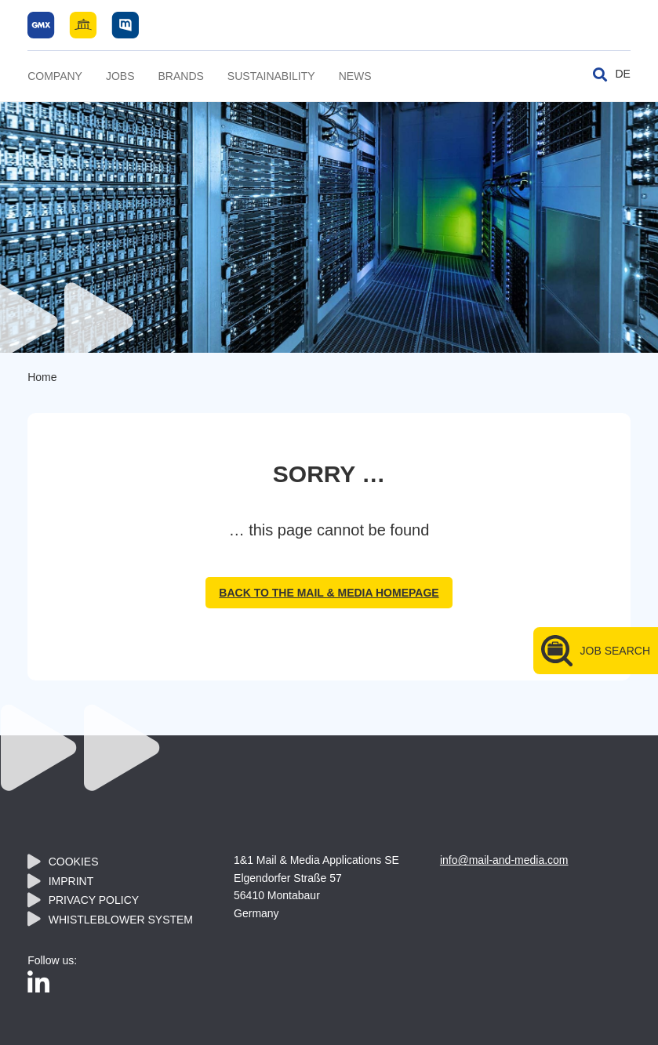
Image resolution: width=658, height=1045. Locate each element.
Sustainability (271, 76)
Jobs (120, 76)
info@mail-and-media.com (504, 860)
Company (54, 76)
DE (622, 73)
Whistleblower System (121, 919)
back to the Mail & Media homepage (328, 592)
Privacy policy (94, 900)
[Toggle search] (600, 74)
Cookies (74, 861)
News (355, 76)
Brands (181, 76)
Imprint (71, 881)
